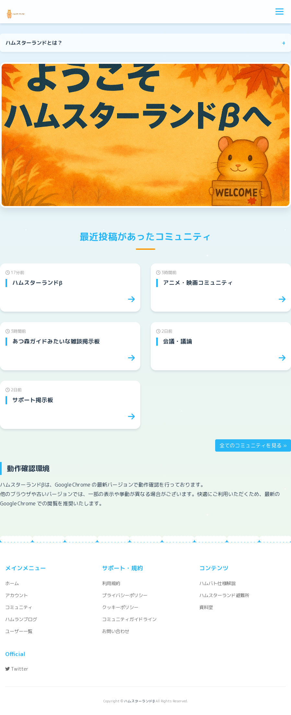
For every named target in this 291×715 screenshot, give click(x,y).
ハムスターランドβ (139, 701)
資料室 (206, 607)
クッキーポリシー (120, 607)
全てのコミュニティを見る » (253, 445)
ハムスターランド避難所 (224, 595)
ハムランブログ (21, 619)
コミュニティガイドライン (129, 619)
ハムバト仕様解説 (217, 583)
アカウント (16, 595)
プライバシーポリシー (124, 595)
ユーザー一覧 (18, 631)
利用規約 (111, 583)
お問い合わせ (115, 631)
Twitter (16, 669)
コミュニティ (18, 607)
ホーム (12, 583)
